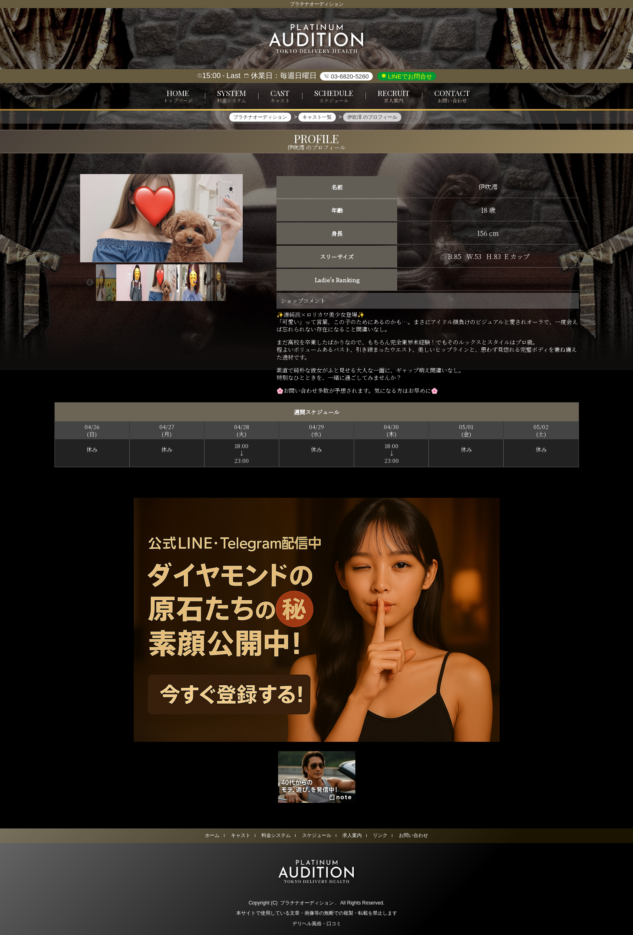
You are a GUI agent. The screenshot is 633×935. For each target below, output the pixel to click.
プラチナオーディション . (308, 903)
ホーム (212, 835)
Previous (90, 283)
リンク (380, 835)
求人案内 (352, 835)
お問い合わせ (413, 835)
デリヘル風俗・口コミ (316, 923)
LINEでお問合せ (409, 76)
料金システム (276, 835)
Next (232, 283)
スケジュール (316, 835)
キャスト (240, 835)
